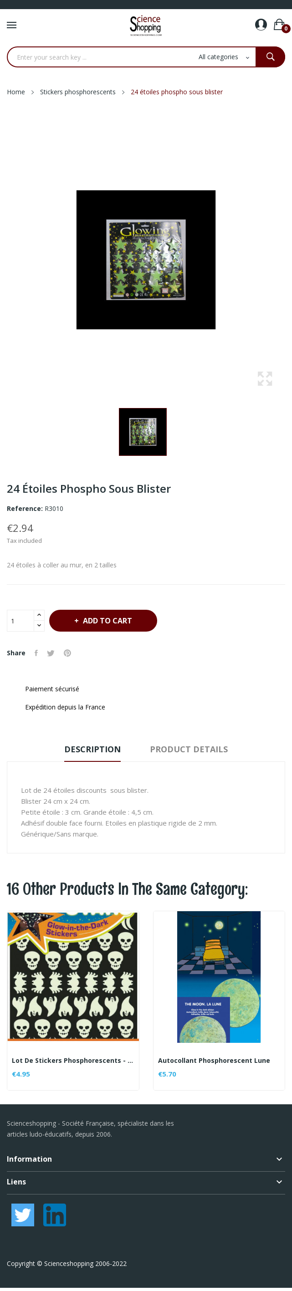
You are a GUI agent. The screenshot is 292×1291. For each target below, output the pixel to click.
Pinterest (67, 653)
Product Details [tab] (189, 749)
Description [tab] (92, 749)
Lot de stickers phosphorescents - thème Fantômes (73, 1060)
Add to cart (106, 621)
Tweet (50, 653)
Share (36, 653)
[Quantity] (20, 621)
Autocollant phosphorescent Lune (214, 1060)
